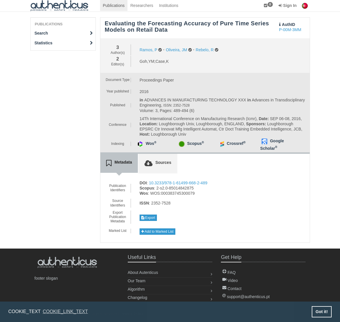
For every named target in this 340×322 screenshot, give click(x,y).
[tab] (119, 163)
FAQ (229, 272)
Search (64, 33)
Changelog (137, 297)
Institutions (168, 5)
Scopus (195, 143)
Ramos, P (148, 50)
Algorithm (136, 289)
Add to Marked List (157, 232)
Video (230, 280)
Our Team (136, 281)
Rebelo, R (205, 50)
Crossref (236, 143)
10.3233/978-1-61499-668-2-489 (178, 183)
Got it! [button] (321, 311)
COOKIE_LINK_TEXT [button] (65, 311)
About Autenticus (143, 272)
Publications (114, 5)
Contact (231, 288)
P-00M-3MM (290, 29)
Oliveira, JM (176, 50)
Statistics (64, 43)
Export (148, 218)
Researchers (141, 5)
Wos (151, 143)
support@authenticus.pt (246, 296)
